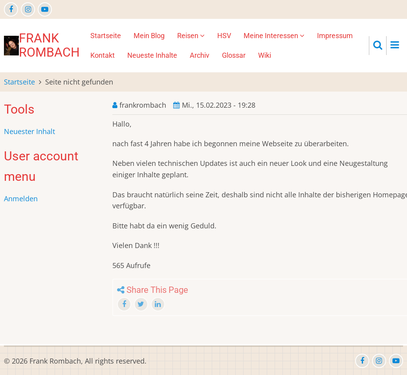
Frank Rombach (49, 45)
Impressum (335, 35)
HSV (224, 35)
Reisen (191, 35)
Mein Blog (149, 35)
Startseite (105, 35)
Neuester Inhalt (29, 131)
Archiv (199, 55)
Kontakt (102, 55)
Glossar (234, 55)
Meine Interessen (274, 35)
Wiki (264, 55)
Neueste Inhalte (152, 55)
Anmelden (21, 198)
